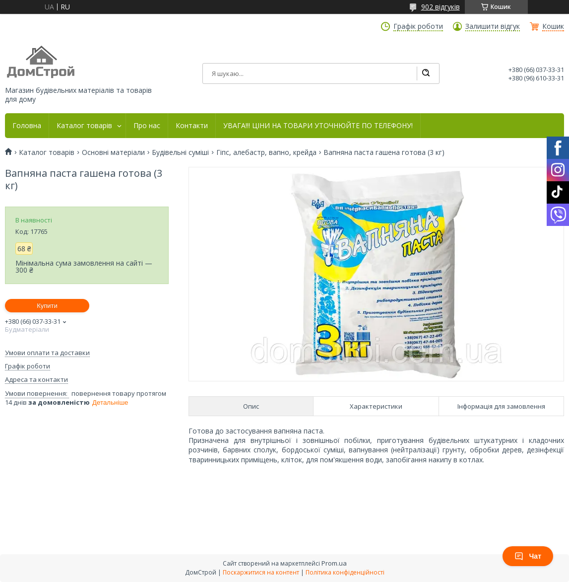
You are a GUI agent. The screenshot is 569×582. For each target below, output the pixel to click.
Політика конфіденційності (345, 572)
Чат (527, 556)
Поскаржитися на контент (261, 572)
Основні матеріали (113, 152)
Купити (47, 305)
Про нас (146, 125)
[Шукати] (426, 73)
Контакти (192, 125)
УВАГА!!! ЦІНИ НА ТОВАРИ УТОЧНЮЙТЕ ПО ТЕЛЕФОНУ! (318, 125)
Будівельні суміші (180, 152)
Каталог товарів (84, 125)
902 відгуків (440, 6)
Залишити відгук (492, 26)
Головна (26, 125)
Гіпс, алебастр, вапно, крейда (266, 152)
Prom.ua (334, 563)
